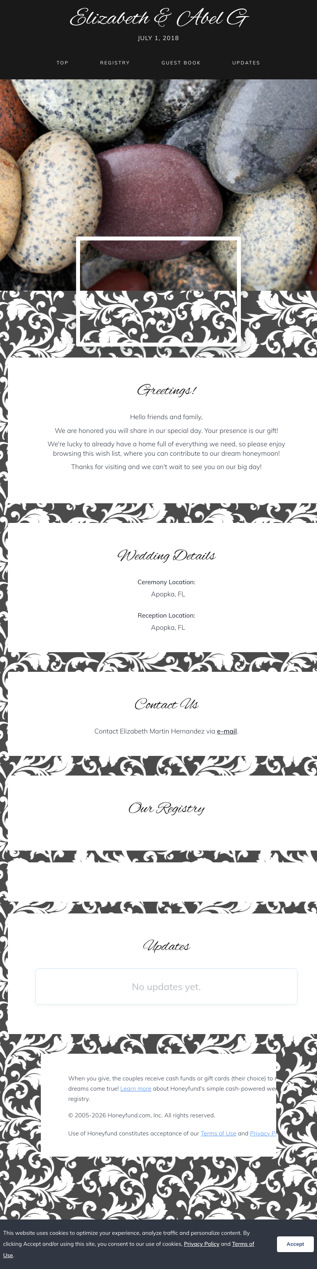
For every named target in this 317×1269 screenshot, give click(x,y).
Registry (115, 63)
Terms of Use (219, 1133)
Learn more (135, 1088)
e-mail (227, 731)
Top (62, 63)
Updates (246, 63)
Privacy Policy (268, 1133)
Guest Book (181, 63)
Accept (295, 1244)
